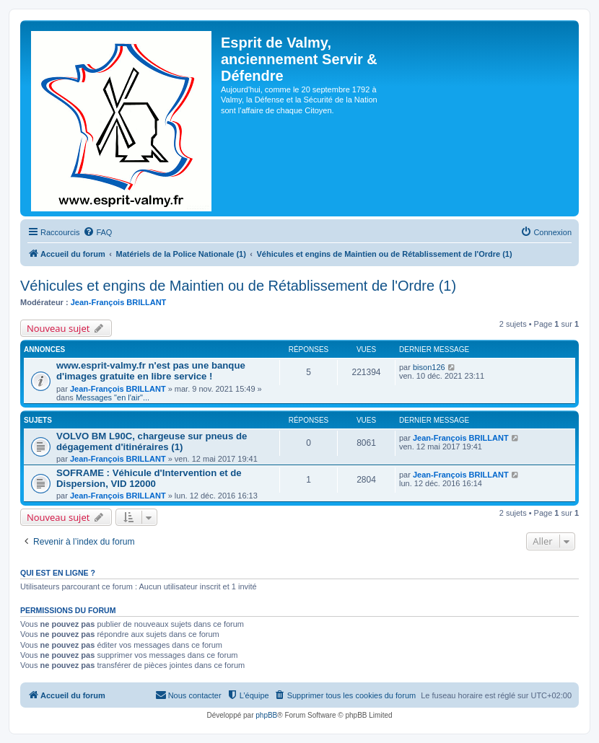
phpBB (266, 715)
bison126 (429, 367)
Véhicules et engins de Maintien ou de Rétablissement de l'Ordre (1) (238, 286)
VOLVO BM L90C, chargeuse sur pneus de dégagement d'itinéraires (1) (151, 441)
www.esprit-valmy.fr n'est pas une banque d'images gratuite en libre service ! (150, 371)
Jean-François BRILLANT (119, 302)
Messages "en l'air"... (112, 397)
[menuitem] (97, 232)
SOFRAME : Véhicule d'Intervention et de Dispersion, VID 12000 (149, 478)
